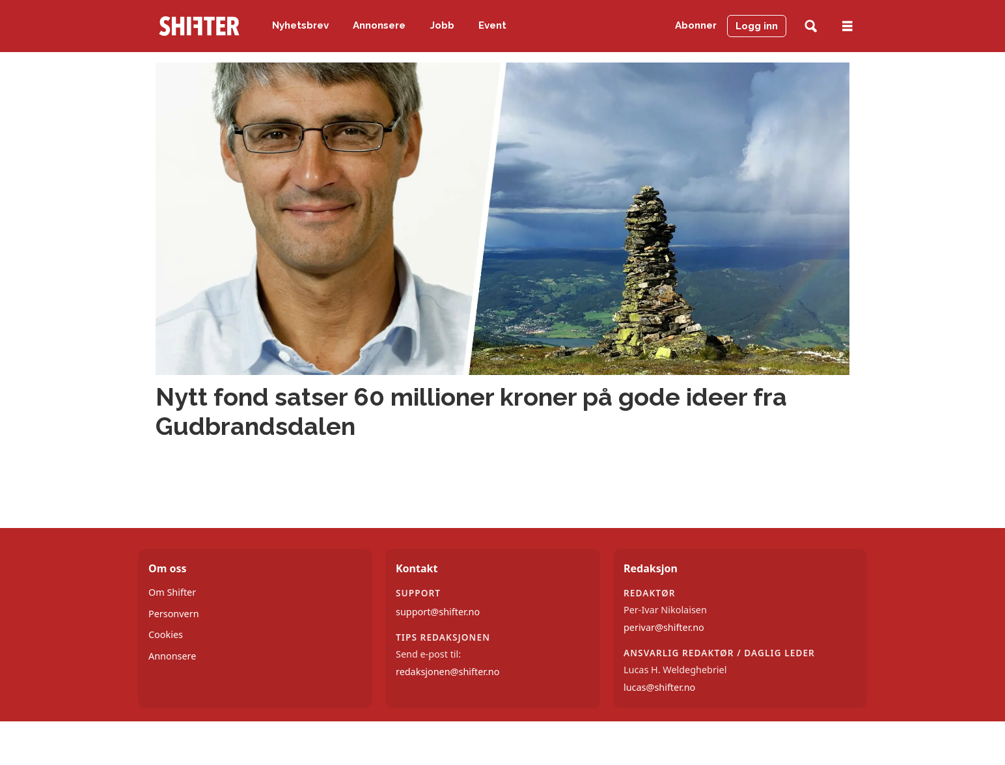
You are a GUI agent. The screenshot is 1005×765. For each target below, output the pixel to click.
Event (492, 25)
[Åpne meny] (847, 26)
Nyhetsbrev (300, 25)
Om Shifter (172, 592)
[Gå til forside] (199, 26)
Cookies (165, 634)
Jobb (442, 25)
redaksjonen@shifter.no (447, 671)
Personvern (173, 613)
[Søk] (810, 26)
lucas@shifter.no (659, 687)
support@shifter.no (438, 611)
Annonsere (379, 25)
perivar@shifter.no (664, 627)
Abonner (696, 25)
